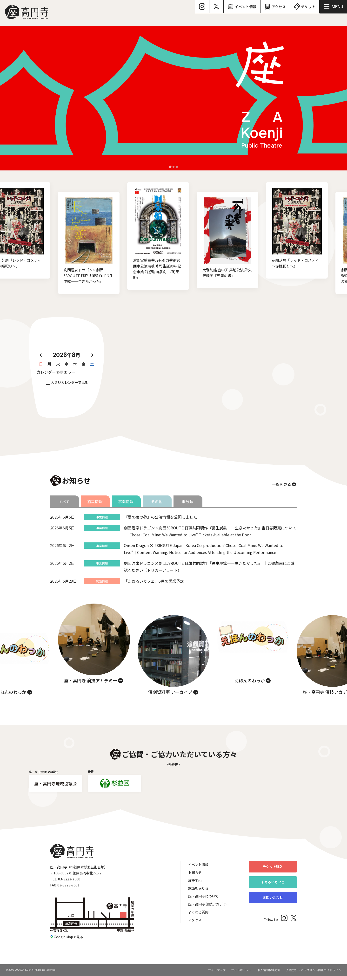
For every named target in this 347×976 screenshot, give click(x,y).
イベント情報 (198, 864)
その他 (156, 501)
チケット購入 (273, 866)
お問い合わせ (273, 897)
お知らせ (195, 872)
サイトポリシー (241, 970)
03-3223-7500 (69, 879)
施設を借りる (198, 888)
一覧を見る (281, 484)
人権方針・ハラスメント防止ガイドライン (313, 970)
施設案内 (195, 880)
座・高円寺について (203, 896)
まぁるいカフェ (273, 881)
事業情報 (125, 501)
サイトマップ (217, 970)
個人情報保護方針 (268, 970)
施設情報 (95, 501)
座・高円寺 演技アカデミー (208, 904)
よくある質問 (198, 912)
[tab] (170, 166)
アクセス (194, 919)
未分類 (187, 501)
